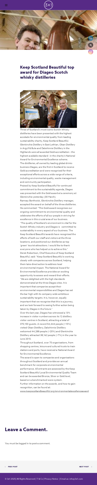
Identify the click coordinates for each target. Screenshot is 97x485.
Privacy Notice (51, 478)
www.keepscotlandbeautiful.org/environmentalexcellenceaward (54, 391)
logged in (24, 443)
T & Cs (39, 478)
